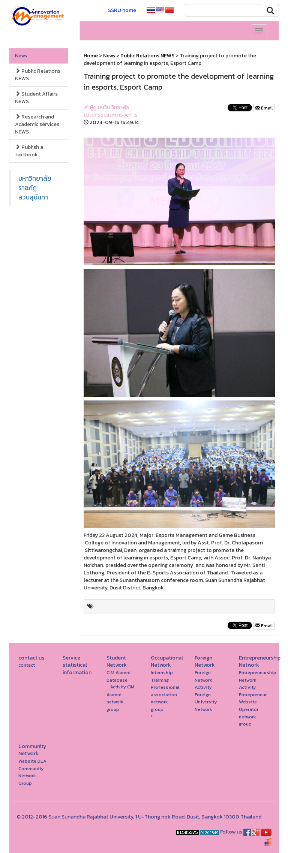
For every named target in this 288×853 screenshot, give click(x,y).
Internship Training (162, 676)
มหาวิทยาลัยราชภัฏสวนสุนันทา (34, 188)
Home (91, 56)
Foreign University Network (206, 702)
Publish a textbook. (29, 151)
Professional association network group (165, 698)
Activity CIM (122, 687)
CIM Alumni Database (118, 676)
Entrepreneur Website (253, 698)
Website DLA (32, 761)
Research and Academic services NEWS (37, 124)
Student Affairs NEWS (36, 97)
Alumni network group (115, 702)
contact (26, 665)
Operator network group (248, 716)
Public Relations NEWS (37, 74)
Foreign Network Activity (203, 680)
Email (264, 108)
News (21, 56)
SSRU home (122, 10)
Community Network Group (31, 776)
